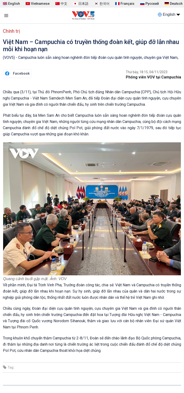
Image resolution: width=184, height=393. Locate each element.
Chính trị (11, 31)
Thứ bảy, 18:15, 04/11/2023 (146, 72)
